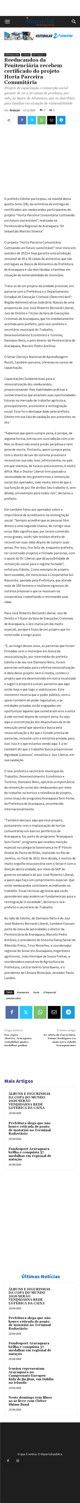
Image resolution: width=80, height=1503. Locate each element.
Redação (14, 110)
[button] (7, 21)
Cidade (26, 54)
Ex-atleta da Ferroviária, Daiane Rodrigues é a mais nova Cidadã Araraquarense (60, 1040)
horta (36, 992)
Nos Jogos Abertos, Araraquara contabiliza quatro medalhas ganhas (18, 1040)
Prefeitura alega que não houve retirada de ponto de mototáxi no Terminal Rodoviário (30, 1128)
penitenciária (13, 998)
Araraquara (12, 54)
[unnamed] (40, 44)
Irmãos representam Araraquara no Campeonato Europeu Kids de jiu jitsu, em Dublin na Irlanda (31, 1376)
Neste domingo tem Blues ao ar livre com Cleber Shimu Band (30, 1401)
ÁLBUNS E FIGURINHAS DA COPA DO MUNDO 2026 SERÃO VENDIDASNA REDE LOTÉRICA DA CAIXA (29, 1101)
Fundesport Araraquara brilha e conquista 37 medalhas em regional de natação (30, 1154)
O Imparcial (49, 992)
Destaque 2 (39, 54)
